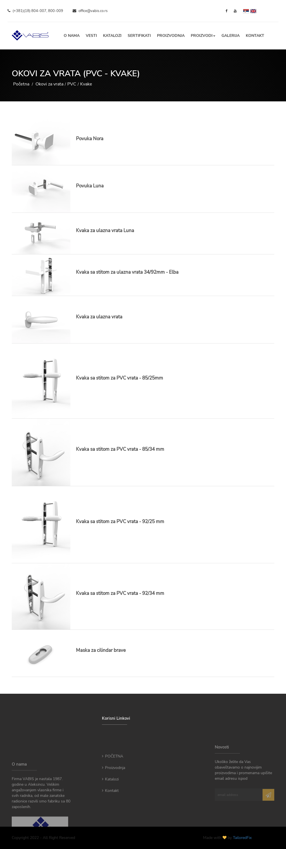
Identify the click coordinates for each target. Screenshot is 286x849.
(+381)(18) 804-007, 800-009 (35, 10)
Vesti (91, 35)
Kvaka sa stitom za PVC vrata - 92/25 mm (120, 521)
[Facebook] (227, 11)
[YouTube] (235, 11)
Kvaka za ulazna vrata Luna (105, 230)
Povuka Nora (89, 138)
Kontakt (255, 35)
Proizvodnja (171, 35)
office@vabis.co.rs (90, 10)
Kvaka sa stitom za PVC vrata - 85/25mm (119, 378)
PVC (71, 84)
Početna (21, 84)
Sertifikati (139, 35)
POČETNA (112, 773)
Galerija (230, 35)
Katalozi (112, 35)
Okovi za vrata (49, 84)
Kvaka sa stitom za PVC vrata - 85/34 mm (120, 449)
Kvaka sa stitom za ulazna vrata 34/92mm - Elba (127, 272)
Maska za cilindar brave (101, 650)
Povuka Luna (90, 186)
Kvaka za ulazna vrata (99, 317)
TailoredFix (242, 837)
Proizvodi (203, 35)
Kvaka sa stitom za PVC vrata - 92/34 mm (120, 593)
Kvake (86, 84)
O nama (72, 35)
